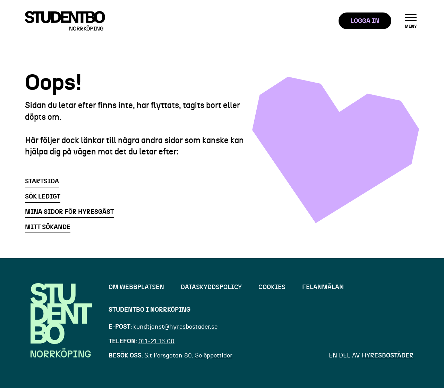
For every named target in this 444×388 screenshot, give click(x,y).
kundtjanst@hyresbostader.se (175, 327)
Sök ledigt (42, 197)
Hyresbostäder (387, 356)
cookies (271, 287)
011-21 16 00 (156, 341)
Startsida (42, 181)
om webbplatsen (136, 287)
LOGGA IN (364, 21)
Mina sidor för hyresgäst (69, 212)
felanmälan (323, 287)
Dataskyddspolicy (211, 287)
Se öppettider (213, 356)
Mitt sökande (47, 227)
